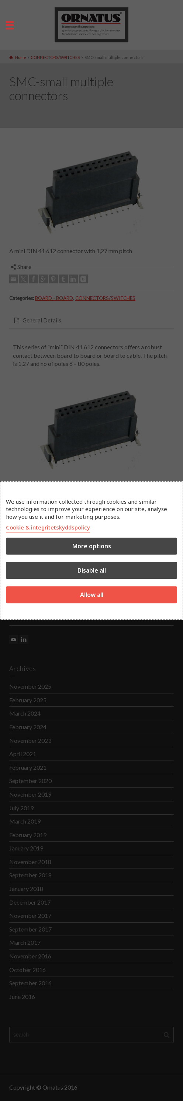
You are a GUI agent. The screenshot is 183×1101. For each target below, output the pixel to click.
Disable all (91, 570)
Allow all (91, 595)
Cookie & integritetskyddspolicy (48, 527)
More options (91, 546)
